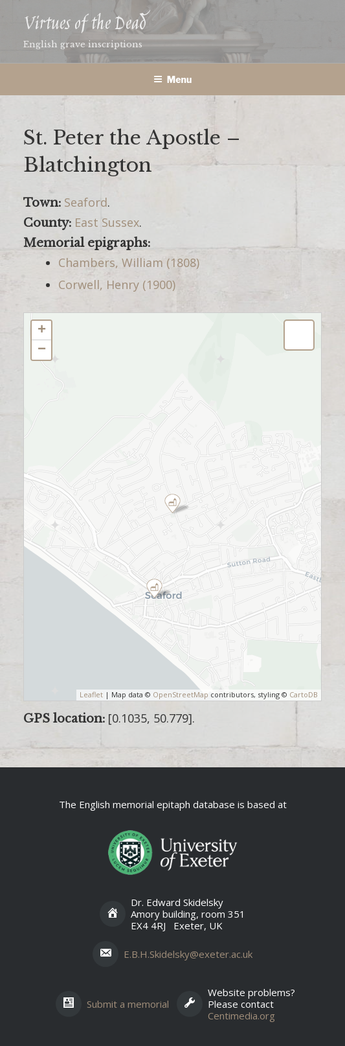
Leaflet (91, 694)
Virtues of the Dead (84, 24)
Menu (172, 79)
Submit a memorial (128, 1003)
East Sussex (106, 222)
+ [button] (42, 330)
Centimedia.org (241, 1015)
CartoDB (303, 694)
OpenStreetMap (180, 694)
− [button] (42, 350)
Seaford (85, 202)
